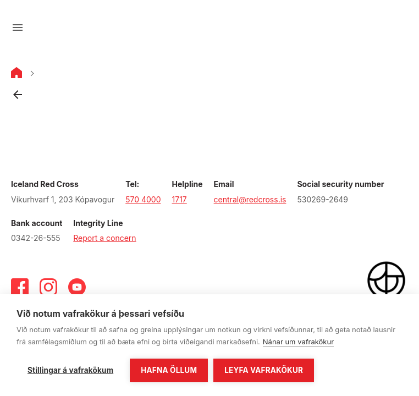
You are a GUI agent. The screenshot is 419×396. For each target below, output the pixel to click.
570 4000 (143, 199)
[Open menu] (17, 27)
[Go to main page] (209, 27)
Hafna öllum (169, 370)
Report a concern (104, 238)
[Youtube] (77, 287)
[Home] (16, 74)
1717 (179, 199)
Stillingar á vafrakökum (70, 370)
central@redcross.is (250, 199)
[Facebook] (20, 287)
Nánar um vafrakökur (298, 341)
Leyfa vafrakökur (263, 370)
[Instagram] (48, 287)
